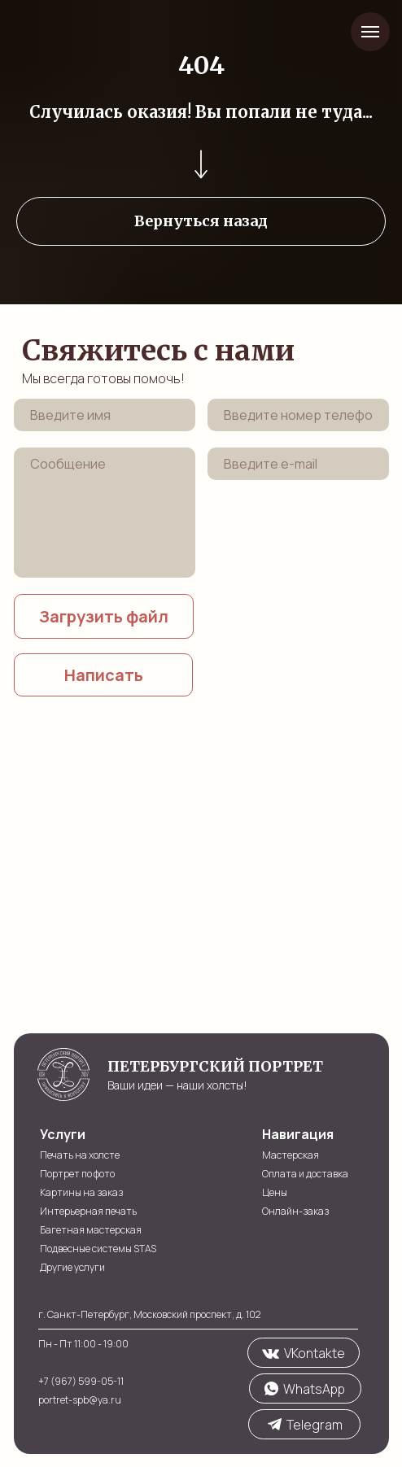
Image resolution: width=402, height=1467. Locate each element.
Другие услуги (72, 1267)
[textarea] (104, 513)
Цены (274, 1192)
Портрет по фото (77, 1174)
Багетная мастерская (91, 1230)
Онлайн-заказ (295, 1211)
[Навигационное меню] (370, 31)
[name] (104, 415)
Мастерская (290, 1155)
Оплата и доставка (305, 1174)
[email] (298, 464)
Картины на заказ (81, 1192)
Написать (103, 675)
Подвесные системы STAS (98, 1248)
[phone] (298, 415)
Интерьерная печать (88, 1211)
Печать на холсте (80, 1155)
